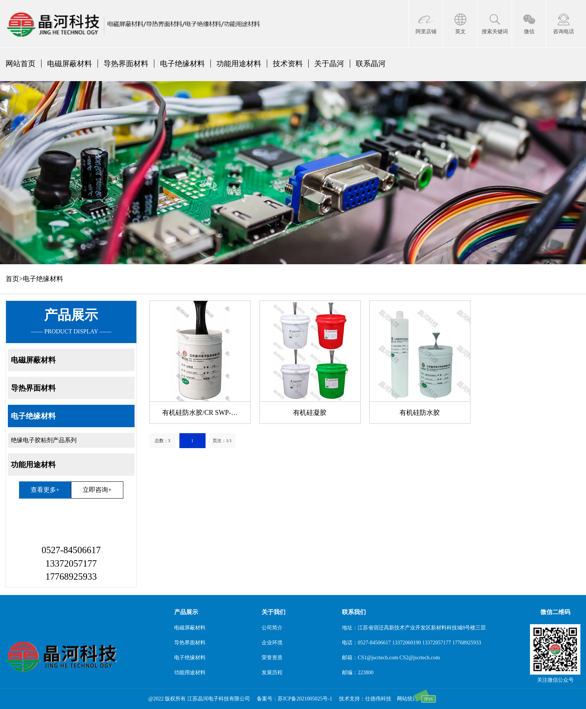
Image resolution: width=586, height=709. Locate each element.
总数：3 (162, 440)
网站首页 (21, 63)
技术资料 (288, 63)
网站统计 (407, 699)
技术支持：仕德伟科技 (365, 699)
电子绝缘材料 (182, 63)
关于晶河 (329, 63)
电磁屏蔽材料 (69, 63)
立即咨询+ (97, 489)
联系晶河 (371, 63)
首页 (12, 279)
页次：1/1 (222, 440)
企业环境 (272, 642)
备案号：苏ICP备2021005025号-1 (294, 699)
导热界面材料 (126, 63)
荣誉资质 (272, 657)
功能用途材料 (238, 63)
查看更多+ (45, 489)
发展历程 (272, 672)
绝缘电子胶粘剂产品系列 (44, 440)
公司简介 (272, 628)
